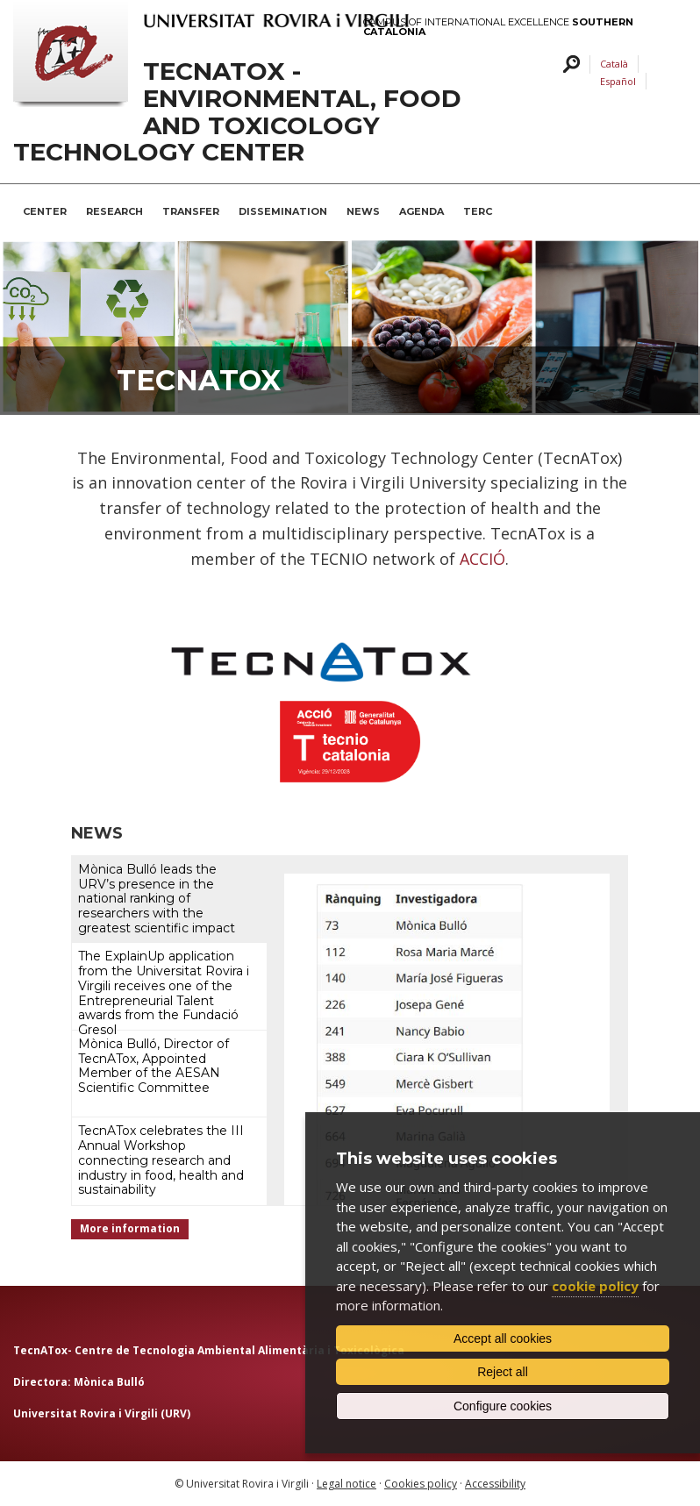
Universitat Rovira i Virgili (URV (100, 1413)
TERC (477, 211)
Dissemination (283, 211)
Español (618, 81)
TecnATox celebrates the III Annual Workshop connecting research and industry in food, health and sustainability (161, 1160)
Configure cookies (503, 1406)
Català (614, 63)
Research (114, 211)
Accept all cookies (503, 1338)
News (363, 211)
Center (45, 211)
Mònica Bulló (109, 1381)
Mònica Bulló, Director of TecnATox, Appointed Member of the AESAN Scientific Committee (153, 1066)
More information (130, 1228)
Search (569, 64)
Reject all (502, 1372)
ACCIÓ (482, 558)
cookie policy (595, 1286)
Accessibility (495, 1483)
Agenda (421, 211)
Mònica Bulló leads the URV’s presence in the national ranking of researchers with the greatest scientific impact (156, 898)
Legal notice (346, 1483)
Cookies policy (420, 1483)
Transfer (190, 211)
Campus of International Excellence (498, 27)
